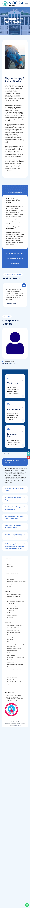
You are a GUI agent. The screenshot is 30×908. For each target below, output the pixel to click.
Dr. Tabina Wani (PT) (8, 363)
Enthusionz (18, 725)
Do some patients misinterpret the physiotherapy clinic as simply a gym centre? (15, 546)
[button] (15, 462)
